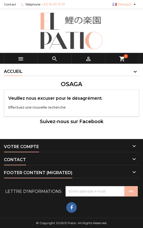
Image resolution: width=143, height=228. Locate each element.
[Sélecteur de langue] (125, 4)
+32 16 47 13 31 (53, 4)
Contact (10, 4)
